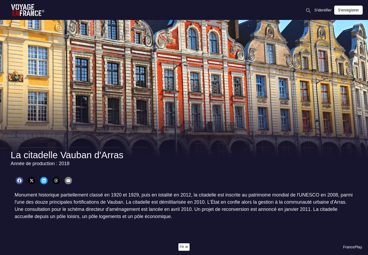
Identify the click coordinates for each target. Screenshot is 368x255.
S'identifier (323, 10)
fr (184, 247)
